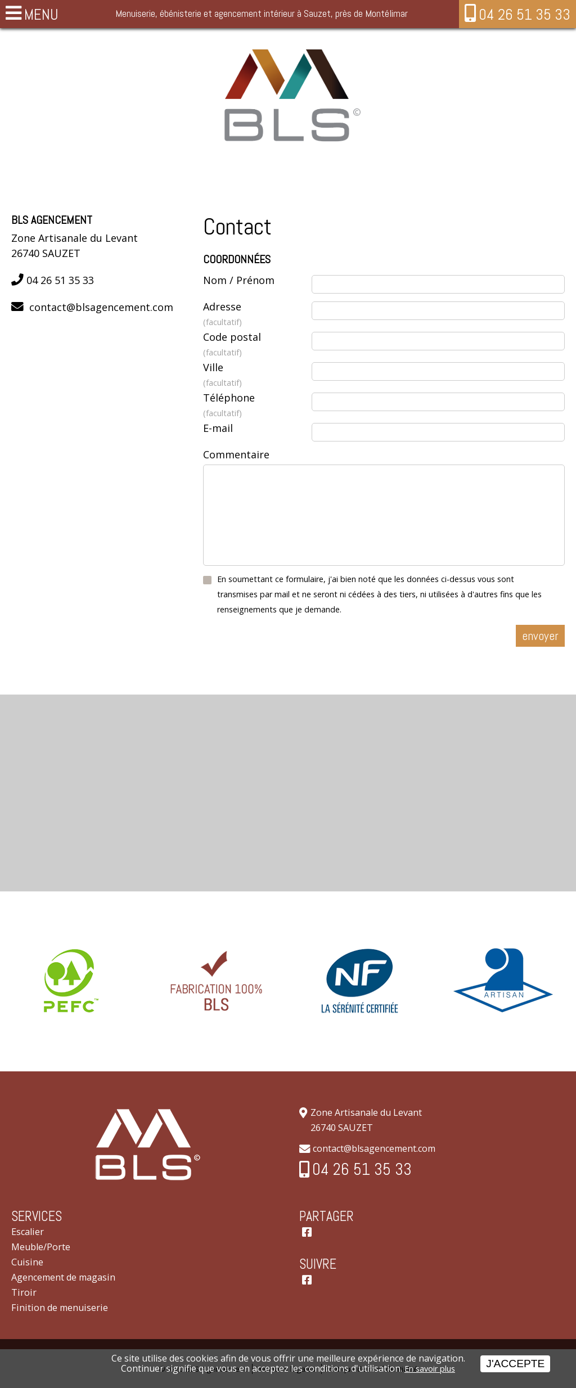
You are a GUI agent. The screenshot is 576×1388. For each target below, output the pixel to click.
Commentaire (236, 454)
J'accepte (515, 1363)
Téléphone (257, 406)
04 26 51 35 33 (524, 14)
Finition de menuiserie (59, 1307)
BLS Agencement (51, 220)
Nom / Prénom (238, 280)
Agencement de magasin (63, 1277)
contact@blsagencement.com (101, 307)
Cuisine (27, 1262)
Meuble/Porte (40, 1247)
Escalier (27, 1231)
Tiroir (24, 1292)
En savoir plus (429, 1368)
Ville (257, 375)
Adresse (257, 315)
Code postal (257, 345)
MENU (41, 14)
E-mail (218, 428)
